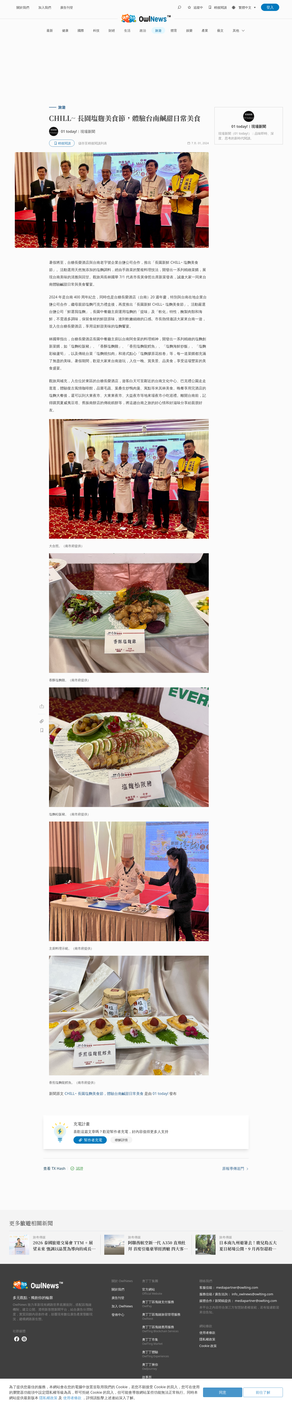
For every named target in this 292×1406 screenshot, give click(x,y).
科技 (96, 30)
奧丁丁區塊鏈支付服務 (158, 1304)
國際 (81, 30)
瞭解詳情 (121, 1140)
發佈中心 (118, 1314)
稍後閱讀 (220, 7)
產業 (205, 30)
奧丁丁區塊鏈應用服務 (160, 1329)
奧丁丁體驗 (155, 1354)
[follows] (194, 7)
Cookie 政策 (208, 1346)
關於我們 (22, 7)
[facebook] (17, 1339)
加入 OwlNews (122, 1306)
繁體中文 (245, 7)
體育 (174, 30)
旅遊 (158, 30)
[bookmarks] (217, 7)
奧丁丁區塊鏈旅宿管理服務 (161, 1316)
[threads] (24, 1339)
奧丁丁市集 (152, 1341)
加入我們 (44, 7)
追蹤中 (198, 7)
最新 (50, 30)
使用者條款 (207, 1332)
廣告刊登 (66, 7)
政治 (143, 30)
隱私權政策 (207, 1339)
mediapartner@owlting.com (237, 1287)
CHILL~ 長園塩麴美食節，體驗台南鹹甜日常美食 (104, 1093)
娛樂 (189, 30)
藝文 (220, 30)
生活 (127, 30)
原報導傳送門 (235, 1168)
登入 (270, 7)
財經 (112, 30)
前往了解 (263, 1392)
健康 (65, 30)
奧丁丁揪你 (150, 1366)
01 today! (160, 1093)
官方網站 (152, 1291)
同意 (222, 1392)
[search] (179, 7)
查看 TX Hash (54, 1168)
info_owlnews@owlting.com (252, 1294)
